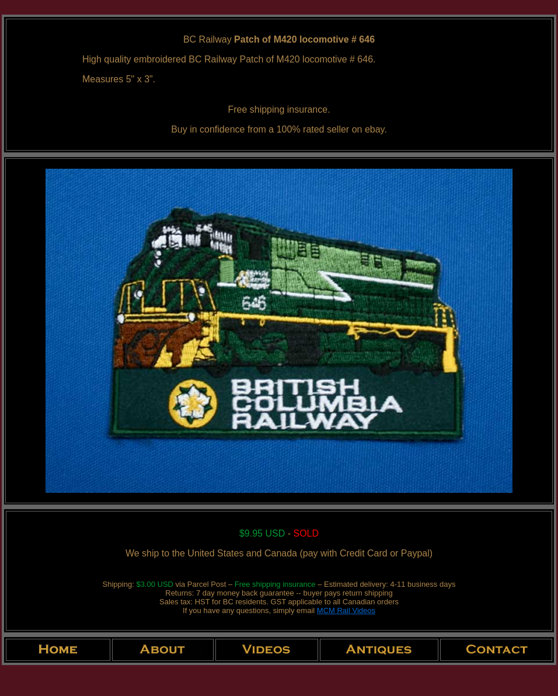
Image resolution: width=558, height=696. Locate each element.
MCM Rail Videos (346, 610)
